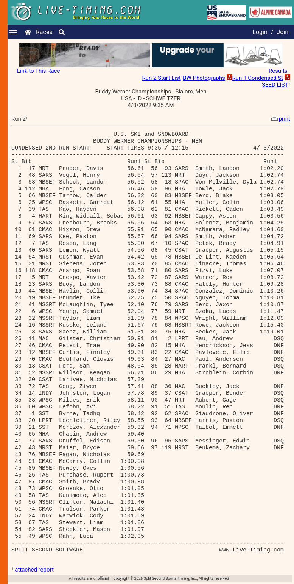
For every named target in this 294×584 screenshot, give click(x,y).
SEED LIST (275, 84)
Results (278, 70)
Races (44, 32)
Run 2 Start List (161, 78)
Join (282, 32)
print (280, 118)
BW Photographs (204, 78)
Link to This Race (38, 70)
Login (259, 32)
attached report (34, 569)
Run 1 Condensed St (257, 78)
